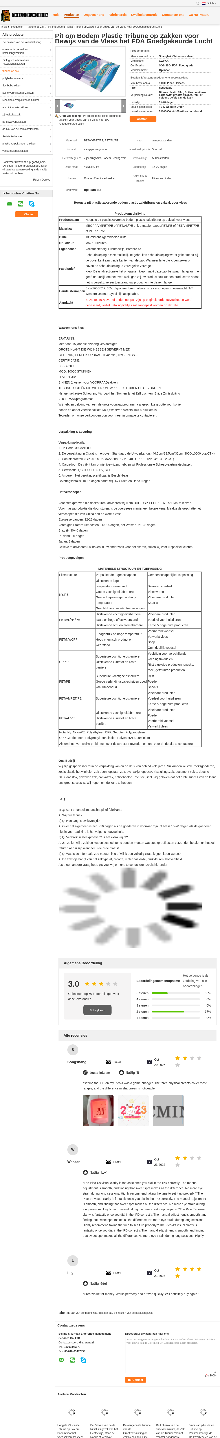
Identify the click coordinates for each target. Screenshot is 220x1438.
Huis (56, 14)
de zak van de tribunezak (82, 1312)
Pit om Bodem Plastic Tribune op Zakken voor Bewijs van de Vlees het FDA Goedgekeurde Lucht (90, 119)
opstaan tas (105, 1312)
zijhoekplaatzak (11, 114)
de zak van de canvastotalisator (20, 129)
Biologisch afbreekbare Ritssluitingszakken (15, 62)
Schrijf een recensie (97, 1012)
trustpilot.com (100, 1073)
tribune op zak (36, 26)
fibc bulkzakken (11, 85)
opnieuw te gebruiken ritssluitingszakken (15, 51)
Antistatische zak (12, 136)
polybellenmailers (12, 78)
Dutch (211, 3)
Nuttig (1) (132, 1073)
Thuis (3, 26)
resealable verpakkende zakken (21, 100)
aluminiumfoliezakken (15, 107)
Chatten (145, 119)
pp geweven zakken (14, 121)
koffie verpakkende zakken (18, 92)
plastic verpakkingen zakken (18, 143)
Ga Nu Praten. (199, 14)
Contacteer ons (173, 14)
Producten (71, 14)
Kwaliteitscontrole (144, 14)
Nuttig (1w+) (98, 1173)
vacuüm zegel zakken (15, 150)
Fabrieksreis (117, 14)
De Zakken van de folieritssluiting (21, 42)
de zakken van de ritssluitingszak (133, 1312)
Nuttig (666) (98, 1284)
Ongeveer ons (94, 14)
